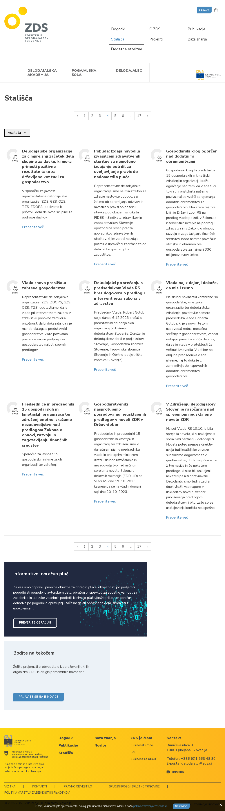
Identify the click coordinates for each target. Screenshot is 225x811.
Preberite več (33, 227)
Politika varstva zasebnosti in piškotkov (37, 793)
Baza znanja (197, 39)
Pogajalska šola (84, 72)
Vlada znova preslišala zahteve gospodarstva (44, 285)
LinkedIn (175, 772)
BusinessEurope (142, 745)
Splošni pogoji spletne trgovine (134, 787)
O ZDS (154, 29)
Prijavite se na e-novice (38, 697)
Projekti (156, 39)
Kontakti (39, 787)
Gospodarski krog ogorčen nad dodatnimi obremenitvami (192, 156)
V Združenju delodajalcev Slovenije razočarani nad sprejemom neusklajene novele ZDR (191, 412)
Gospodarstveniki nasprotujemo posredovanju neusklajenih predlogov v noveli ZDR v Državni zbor (120, 415)
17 (139, 115)
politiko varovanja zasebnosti (150, 806)
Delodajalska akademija (42, 72)
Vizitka (9, 787)
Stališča (117, 39)
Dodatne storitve (126, 49)
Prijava (204, 10)
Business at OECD (143, 759)
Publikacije (196, 29)
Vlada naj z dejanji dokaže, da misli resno (192, 285)
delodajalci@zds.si (196, 763)
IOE (133, 752)
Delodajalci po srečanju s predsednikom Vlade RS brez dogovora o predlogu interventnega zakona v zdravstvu (119, 293)
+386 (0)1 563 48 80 (198, 758)
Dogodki (118, 29)
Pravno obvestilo (78, 787)
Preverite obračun (35, 623)
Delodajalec (129, 70)
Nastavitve (181, 806)
